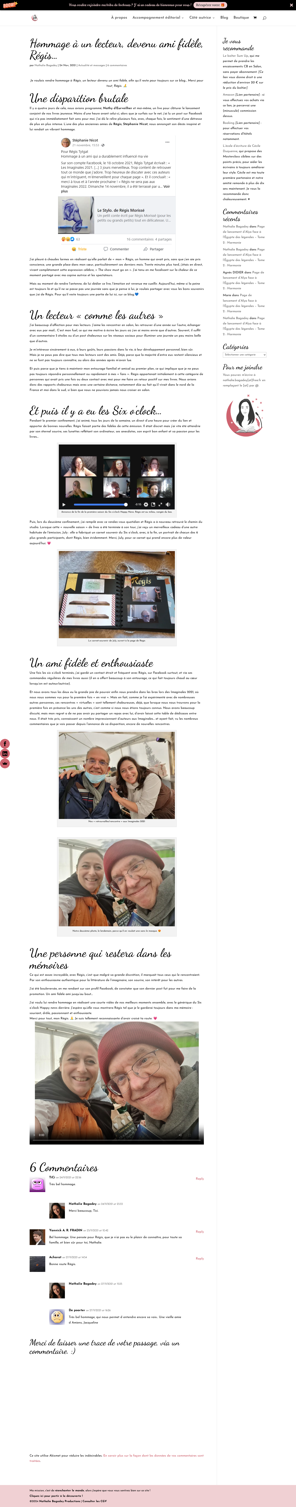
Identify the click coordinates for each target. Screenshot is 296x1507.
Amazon (228, 94)
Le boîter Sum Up (235, 56)
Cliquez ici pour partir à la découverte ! (56, 1496)
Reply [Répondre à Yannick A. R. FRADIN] (200, 1231)
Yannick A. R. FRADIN (65, 1230)
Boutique (241, 18)
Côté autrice (200, 18)
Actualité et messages (91, 65)
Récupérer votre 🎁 (210, 5)
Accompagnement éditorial (156, 18)
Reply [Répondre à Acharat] (200, 1258)
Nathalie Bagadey (46, 65)
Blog (224, 18)
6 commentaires (117, 65)
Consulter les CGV (95, 1501)
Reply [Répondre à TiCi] (200, 1178)
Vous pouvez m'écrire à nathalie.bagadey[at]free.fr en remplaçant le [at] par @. (244, 380)
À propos (119, 18)
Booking (228, 123)
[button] (148, 5)
